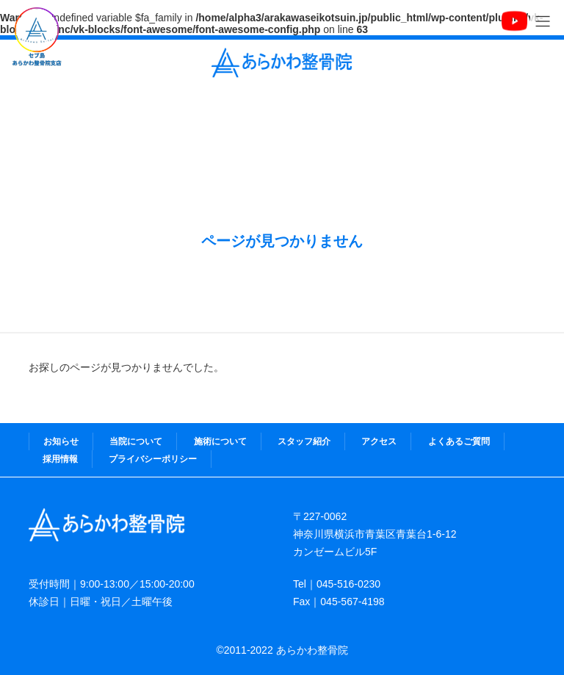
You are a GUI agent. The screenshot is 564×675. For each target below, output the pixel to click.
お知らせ (61, 441)
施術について (220, 441)
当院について (135, 441)
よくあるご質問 (459, 441)
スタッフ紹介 (304, 441)
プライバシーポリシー (153, 459)
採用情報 (60, 459)
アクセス (379, 441)
